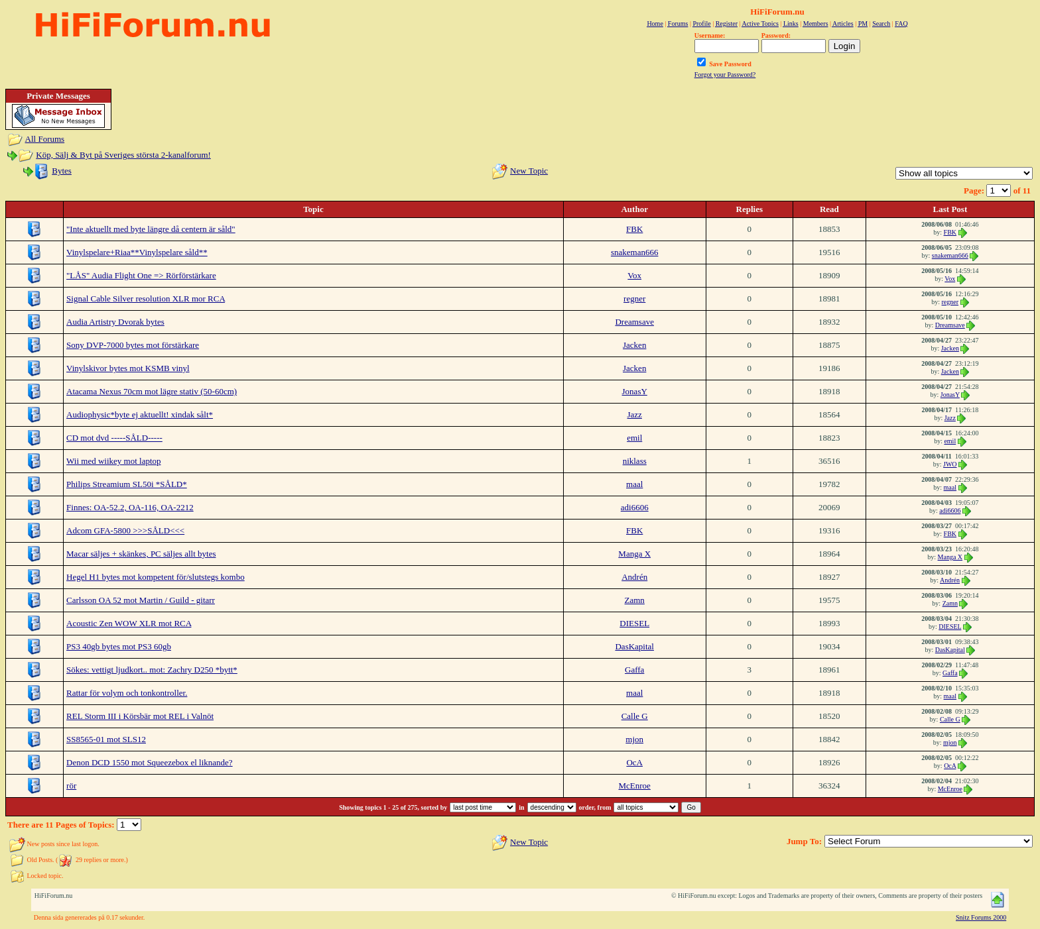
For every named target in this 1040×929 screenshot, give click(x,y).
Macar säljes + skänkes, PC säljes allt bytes (141, 554)
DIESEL (634, 623)
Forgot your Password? (725, 74)
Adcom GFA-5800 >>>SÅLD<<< (125, 530)
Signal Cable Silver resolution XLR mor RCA (145, 298)
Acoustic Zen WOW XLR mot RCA (128, 623)
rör (71, 786)
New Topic (529, 171)
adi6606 (635, 507)
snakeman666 (634, 252)
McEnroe (635, 786)
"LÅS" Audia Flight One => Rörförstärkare (141, 275)
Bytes (62, 171)
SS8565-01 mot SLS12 (106, 739)
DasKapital (634, 646)
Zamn (635, 600)
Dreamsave (634, 322)
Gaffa (634, 670)
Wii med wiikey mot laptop (113, 461)
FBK (634, 229)
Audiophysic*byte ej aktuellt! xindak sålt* (139, 414)
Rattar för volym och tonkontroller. (126, 693)
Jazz (634, 414)
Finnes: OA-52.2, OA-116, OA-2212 (130, 507)
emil (634, 438)
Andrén (634, 577)
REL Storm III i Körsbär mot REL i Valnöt (140, 716)
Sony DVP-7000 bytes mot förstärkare (132, 345)
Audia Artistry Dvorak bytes (115, 322)
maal (634, 484)
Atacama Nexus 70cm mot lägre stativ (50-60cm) (151, 391)
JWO (950, 464)
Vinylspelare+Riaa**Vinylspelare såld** (137, 252)
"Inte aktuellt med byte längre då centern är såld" (150, 229)
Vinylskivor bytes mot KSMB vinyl (128, 368)
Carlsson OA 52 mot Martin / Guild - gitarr (140, 600)
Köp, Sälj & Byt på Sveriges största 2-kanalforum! (123, 155)
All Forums (45, 139)
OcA (634, 762)
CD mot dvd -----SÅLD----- (114, 438)
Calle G (634, 716)
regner (634, 298)
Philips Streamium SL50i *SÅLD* (126, 484)
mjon (634, 739)
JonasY (634, 391)
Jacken (634, 345)
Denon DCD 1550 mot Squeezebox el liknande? (149, 762)
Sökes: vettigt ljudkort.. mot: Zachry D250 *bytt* (151, 670)
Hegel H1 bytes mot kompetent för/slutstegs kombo (155, 577)
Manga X (634, 554)
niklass (635, 461)
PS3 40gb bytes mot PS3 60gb (118, 646)
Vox (634, 275)
